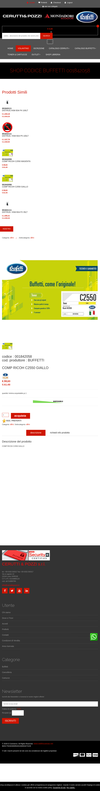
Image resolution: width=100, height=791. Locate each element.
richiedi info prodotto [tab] (60, 432)
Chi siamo (6, 612)
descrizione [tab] (35, 432)
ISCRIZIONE (38, 48)
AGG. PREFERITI (11, 421)
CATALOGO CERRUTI (59, 48)
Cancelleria (7, 672)
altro (12, 238)
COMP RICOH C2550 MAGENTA (16, 160)
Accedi (5, 624)
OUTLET (36, 54)
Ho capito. (71, 787)
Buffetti (5, 667)
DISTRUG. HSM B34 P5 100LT (15, 135)
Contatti (5, 635)
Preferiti (5, 629)
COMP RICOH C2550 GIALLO (15, 186)
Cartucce (6, 678)
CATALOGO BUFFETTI (85, 48)
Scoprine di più (59, 787)
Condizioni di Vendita (11, 640)
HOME (10, 48)
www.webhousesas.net (43, 744)
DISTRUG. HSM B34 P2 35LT (14, 211)
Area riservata (8, 646)
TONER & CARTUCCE (17, 54)
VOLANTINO (23, 48)
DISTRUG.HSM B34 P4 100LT (15, 109)
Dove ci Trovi (7, 618)
